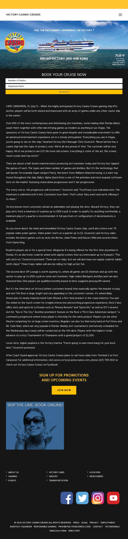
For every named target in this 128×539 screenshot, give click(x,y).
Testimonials (112, 526)
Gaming (12, 476)
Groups (53, 476)
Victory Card (56, 472)
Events (12, 480)
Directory (74, 530)
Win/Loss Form (58, 530)
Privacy (94, 522)
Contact (98, 526)
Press (76, 522)
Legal (84, 522)
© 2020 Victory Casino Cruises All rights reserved (42, 522)
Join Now (64, 390)
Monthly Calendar (21, 526)
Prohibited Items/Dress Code (74, 526)
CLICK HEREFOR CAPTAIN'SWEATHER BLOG (118, 62)
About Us (13, 472)
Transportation (58, 480)
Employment (108, 522)
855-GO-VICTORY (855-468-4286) (64, 58)
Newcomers (96, 476)
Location (95, 472)
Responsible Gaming (45, 526)
